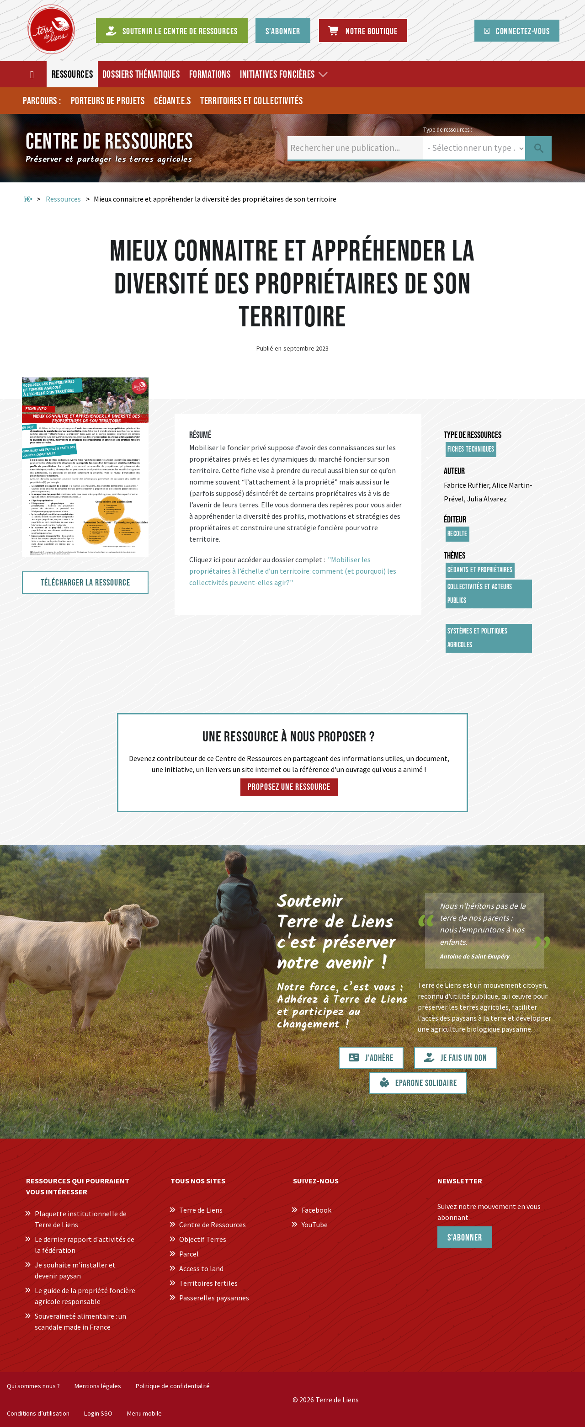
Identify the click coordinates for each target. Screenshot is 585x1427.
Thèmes (454, 555)
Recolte (457, 534)
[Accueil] (32, 74)
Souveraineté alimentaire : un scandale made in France (80, 1321)
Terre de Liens (201, 1209)
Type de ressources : (447, 129)
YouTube (315, 1224)
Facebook (316, 1209)
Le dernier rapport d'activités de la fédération (84, 1245)
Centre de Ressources (212, 1224)
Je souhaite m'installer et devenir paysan (75, 1270)
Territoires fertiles (208, 1283)
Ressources (63, 198)
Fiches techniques (471, 449)
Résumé (200, 435)
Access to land (201, 1268)
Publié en (269, 348)
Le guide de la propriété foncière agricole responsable (85, 1296)
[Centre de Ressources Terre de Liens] (51, 29)
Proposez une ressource (289, 787)
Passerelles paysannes (214, 1297)
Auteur (454, 471)
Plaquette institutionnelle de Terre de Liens (81, 1219)
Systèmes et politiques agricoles (477, 638)
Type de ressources (472, 435)
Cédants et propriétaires (480, 570)
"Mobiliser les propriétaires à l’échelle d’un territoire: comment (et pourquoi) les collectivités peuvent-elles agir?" (292, 571)
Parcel (189, 1253)
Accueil (28, 199)
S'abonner (464, 1237)
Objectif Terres (202, 1239)
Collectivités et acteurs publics (479, 594)
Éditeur (455, 519)
